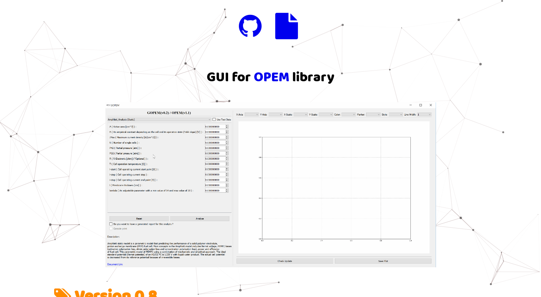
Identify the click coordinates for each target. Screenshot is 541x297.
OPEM (271, 77)
